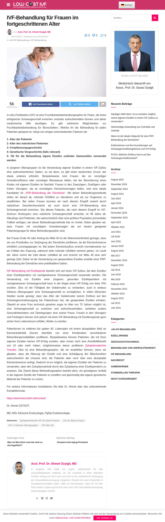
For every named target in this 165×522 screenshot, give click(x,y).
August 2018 (117, 250)
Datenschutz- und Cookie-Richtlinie (73, 518)
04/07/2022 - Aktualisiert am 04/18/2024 (29, 36)
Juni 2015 (116, 308)
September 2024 (119, 189)
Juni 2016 (116, 274)
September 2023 (119, 217)
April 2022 (116, 222)
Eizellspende (119, 335)
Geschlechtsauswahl (125, 341)
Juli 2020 (115, 236)
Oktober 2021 (118, 227)
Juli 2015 (115, 303)
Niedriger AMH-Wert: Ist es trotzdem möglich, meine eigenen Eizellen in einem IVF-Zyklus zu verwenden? (134, 118)
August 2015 (117, 298)
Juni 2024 (116, 198)
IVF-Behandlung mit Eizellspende (26, 271)
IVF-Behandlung (38, 40)
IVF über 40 (48, 426)
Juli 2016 (115, 270)
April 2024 (116, 203)
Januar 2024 (117, 208)
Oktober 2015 (118, 293)
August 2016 (117, 265)
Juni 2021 (116, 232)
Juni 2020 (116, 241)
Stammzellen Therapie (125, 372)
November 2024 (119, 184)
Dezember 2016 (119, 260)
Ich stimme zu (105, 518)
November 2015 (119, 289)
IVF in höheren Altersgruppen (23, 426)
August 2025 (117, 179)
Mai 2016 (115, 279)
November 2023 (119, 212)
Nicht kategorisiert (124, 378)
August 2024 (117, 194)
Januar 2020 (117, 246)
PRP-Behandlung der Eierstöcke (45, 193)
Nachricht (117, 360)
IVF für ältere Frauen (73, 421)
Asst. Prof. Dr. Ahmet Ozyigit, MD (34, 32)
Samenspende (119, 366)
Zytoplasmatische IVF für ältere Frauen (39, 421)
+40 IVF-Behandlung (19, 40)
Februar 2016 (118, 284)
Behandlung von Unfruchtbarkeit (133, 348)
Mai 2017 (115, 255)
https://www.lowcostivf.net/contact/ (26, 398)
